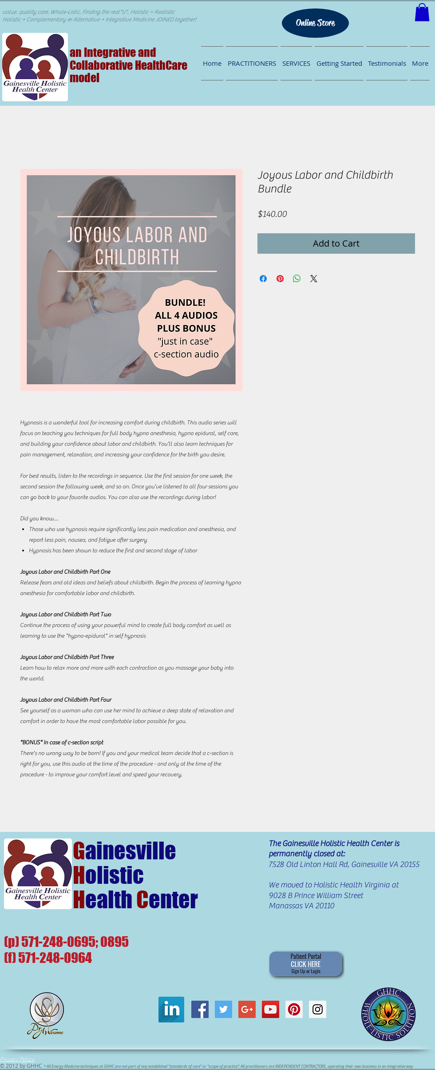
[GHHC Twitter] (223, 1009)
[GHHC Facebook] (200, 1009)
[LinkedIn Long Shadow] (171, 1009)
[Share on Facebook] (263, 278)
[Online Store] (315, 23)
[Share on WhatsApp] (297, 278)
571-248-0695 (58, 942)
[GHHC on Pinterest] (294, 1009)
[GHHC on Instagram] (317, 1009)
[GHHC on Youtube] (270, 1009)
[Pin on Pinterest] (280, 278)
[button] (422, 12)
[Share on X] (313, 278)
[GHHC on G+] (247, 1009)
